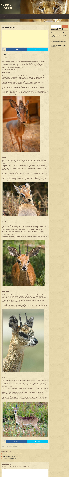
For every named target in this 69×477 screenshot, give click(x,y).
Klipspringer (5, 57)
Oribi (4, 58)
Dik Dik (4, 54)
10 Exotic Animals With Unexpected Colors (11, 454)
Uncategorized (14, 446)
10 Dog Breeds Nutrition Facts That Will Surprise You (13, 453)
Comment (4, 468)
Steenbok (5, 55)
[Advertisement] (35, 38)
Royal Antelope (6, 52)
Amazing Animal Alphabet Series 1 (9, 456)
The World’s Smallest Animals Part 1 (9, 458)
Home (4, 16)
